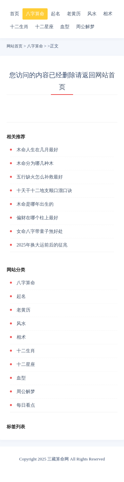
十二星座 (44, 26)
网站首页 (14, 46)
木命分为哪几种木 (35, 163)
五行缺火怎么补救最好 (40, 176)
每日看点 (26, 405)
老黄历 (74, 13)
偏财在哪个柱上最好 (37, 217)
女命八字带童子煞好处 (40, 231)
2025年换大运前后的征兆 (42, 244)
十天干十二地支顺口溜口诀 (44, 190)
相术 (107, 13)
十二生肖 (19, 26)
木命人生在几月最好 (37, 149)
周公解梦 (85, 26)
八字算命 (35, 13)
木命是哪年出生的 (35, 204)
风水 (92, 13)
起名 (55, 13)
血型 (64, 26)
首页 (14, 13)
